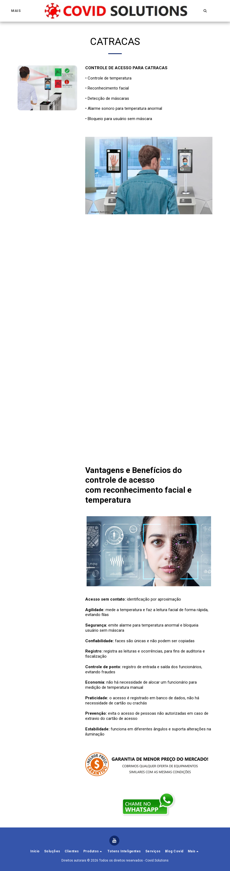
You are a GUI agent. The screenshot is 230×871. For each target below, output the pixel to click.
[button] (205, 10)
